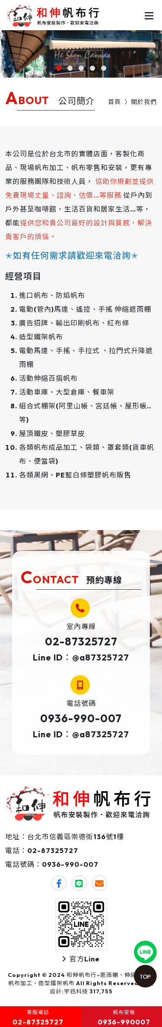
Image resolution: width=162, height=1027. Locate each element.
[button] (58, 68)
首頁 (114, 102)
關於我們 (144, 102)
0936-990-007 (81, 718)
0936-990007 (124, 1022)
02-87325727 (81, 641)
